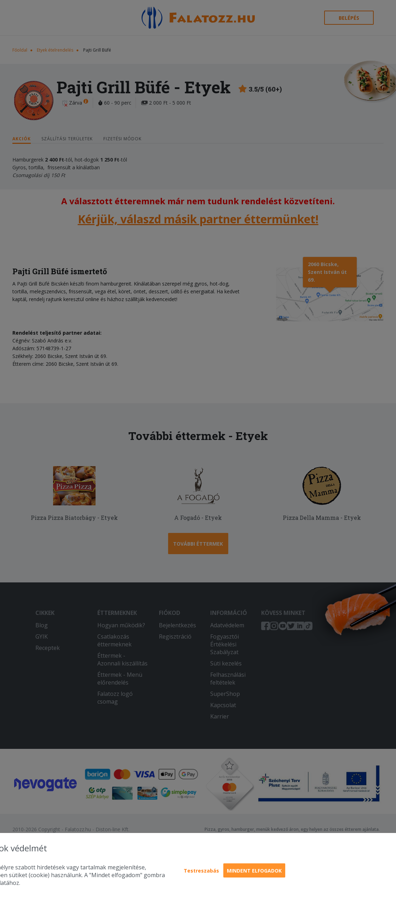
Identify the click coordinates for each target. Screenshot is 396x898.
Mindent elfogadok (254, 870)
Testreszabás (201, 870)
